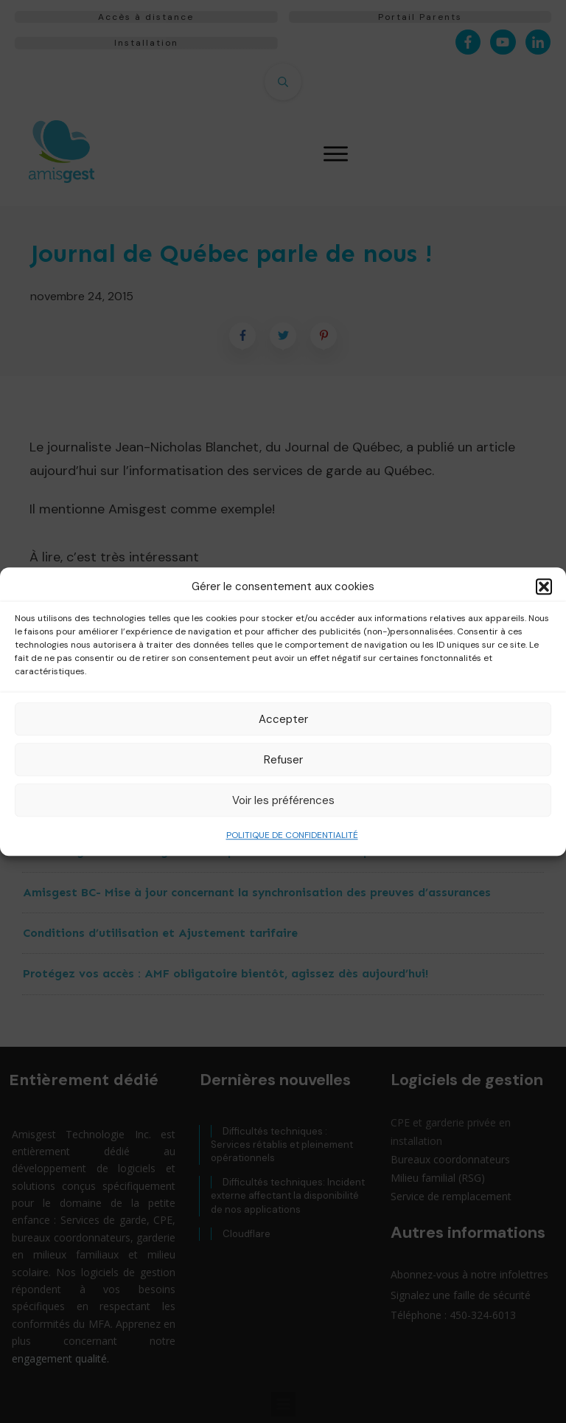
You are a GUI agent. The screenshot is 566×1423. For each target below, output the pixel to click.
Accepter (283, 719)
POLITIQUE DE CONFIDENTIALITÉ (292, 835)
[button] (544, 586)
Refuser (283, 759)
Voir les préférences (283, 800)
